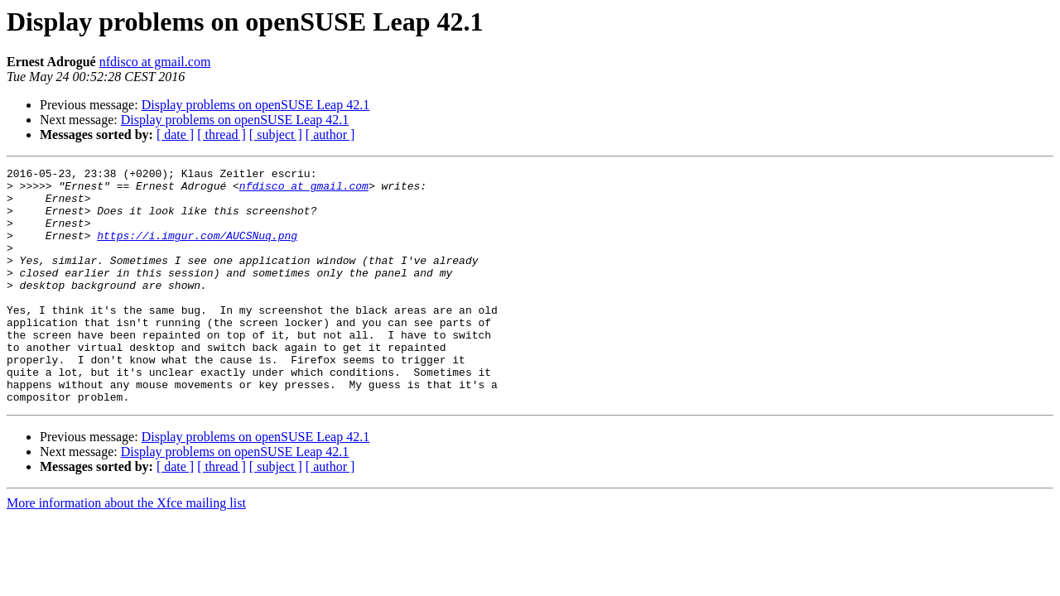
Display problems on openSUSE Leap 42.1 (256, 105)
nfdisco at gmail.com (155, 62)
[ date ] (175, 134)
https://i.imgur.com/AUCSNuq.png (197, 250)
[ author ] (330, 134)
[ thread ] (221, 134)
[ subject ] (275, 134)
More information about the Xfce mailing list (126, 550)
